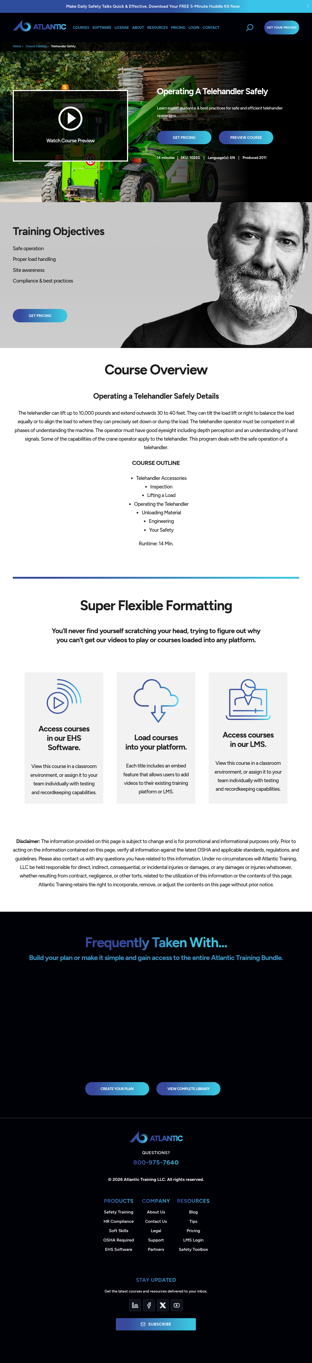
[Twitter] (163, 1305)
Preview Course (246, 137)
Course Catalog (36, 46)
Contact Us (156, 1221)
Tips (193, 1221)
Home (17, 46)
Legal (156, 1230)
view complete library (188, 1089)
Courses (81, 27)
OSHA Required (118, 1240)
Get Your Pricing (282, 27)
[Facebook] (149, 1305)
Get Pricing (184, 137)
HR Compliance (119, 1221)
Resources (157, 27)
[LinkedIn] (135, 1305)
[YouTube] (177, 1305)
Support (156, 1240)
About (138, 27)
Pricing (193, 1230)
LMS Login (193, 1240)
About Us (156, 1212)
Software (101, 27)
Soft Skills (118, 1230)
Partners (156, 1249)
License (121, 27)
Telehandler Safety (63, 46)
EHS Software (118, 1249)
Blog (193, 1212)
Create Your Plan (117, 1089)
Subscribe (156, 1324)
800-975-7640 (156, 1162)
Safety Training (118, 1212)
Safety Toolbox (193, 1249)
